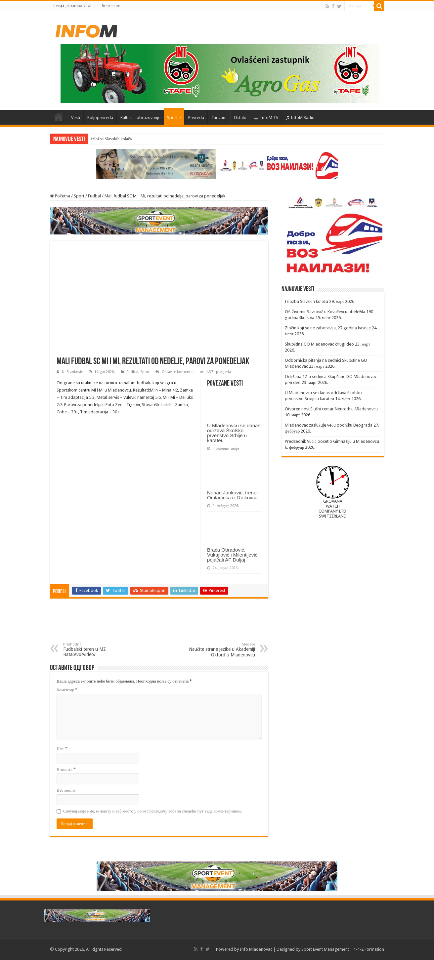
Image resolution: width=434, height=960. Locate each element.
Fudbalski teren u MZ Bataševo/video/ (97, 649)
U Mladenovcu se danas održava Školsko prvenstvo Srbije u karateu (233, 433)
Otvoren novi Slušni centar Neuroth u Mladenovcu (331, 408)
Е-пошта (66, 769)
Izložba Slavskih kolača (111, 138)
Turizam (219, 117)
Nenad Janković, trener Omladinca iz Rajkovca (232, 495)
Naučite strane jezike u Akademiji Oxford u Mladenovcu (221, 649)
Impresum (111, 6)
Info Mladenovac (256, 949)
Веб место (66, 790)
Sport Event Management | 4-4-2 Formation (342, 949)
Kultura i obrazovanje (140, 117)
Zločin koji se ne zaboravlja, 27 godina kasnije (328, 327)
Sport (172, 117)
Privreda (196, 117)
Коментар (67, 689)
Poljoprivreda (100, 117)
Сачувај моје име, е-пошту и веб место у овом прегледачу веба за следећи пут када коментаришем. (152, 811)
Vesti (75, 117)
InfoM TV (266, 117)
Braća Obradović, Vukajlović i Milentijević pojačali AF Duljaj (232, 555)
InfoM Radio (300, 117)
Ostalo (240, 117)
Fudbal (94, 195)
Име (62, 748)
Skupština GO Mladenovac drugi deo (319, 344)
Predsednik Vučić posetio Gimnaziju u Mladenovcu (332, 441)
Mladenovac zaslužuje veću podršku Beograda (328, 425)
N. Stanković (72, 372)
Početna (58, 117)
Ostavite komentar (178, 372)
